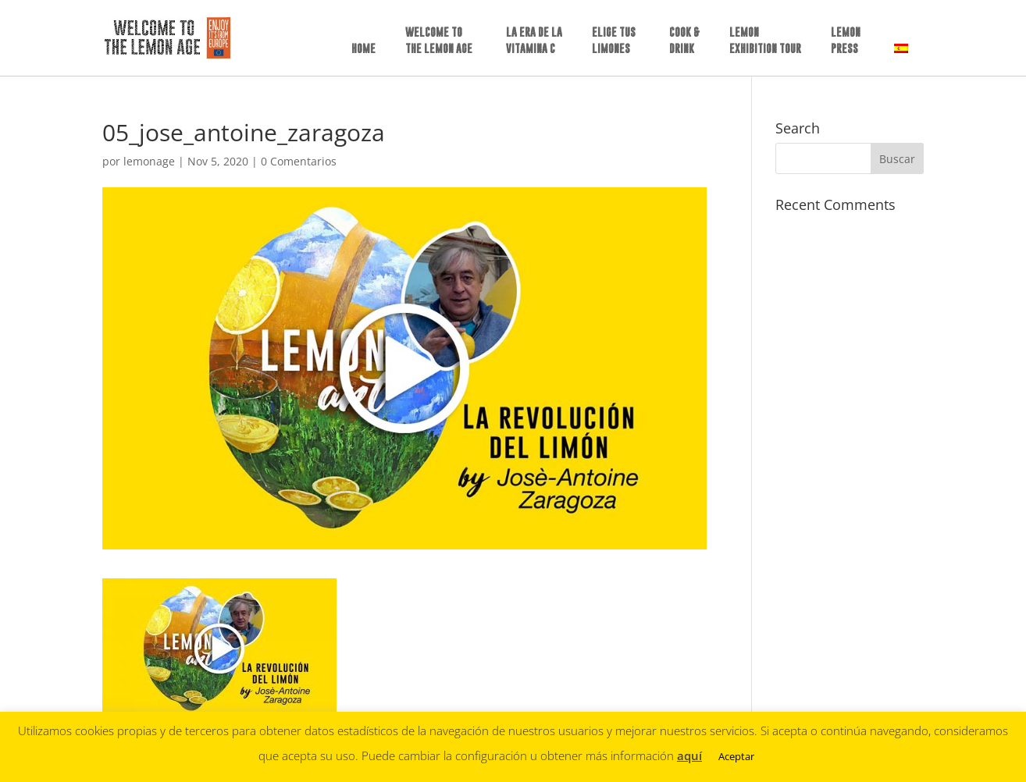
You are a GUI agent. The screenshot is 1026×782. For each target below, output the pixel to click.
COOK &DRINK (684, 40)
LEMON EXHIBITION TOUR (765, 40)
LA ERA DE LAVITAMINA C (534, 40)
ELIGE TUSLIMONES (614, 40)
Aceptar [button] (736, 756)
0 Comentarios (299, 161)
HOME (363, 48)
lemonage (149, 161)
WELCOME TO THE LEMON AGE (438, 40)
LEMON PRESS (845, 40)
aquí (689, 755)
